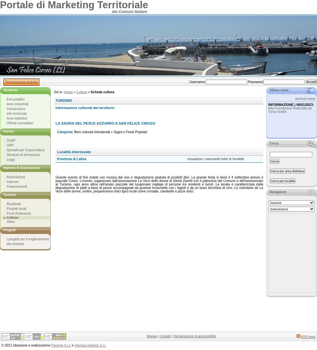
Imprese (13, 182)
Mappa (152, 336)
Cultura (81, 92)
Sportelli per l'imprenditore (26, 150)
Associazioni (16, 177)
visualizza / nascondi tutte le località (215, 159)
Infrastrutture (16, 109)
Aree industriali (18, 104)
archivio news (305, 98)
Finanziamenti (17, 186)
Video (11, 222)
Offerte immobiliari (20, 123)
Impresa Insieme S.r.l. (90, 345)
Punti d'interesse (19, 213)
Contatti (165, 336)
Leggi (11, 159)
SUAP (11, 140)
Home (68, 92)
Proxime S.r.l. (61, 345)
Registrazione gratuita (21, 82)
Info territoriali (17, 113)
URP (10, 145)
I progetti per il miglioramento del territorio (28, 241)
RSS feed (308, 337)
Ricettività (14, 204)
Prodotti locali (16, 209)
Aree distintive (17, 118)
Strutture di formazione (23, 155)
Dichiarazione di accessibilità (195, 336)
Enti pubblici (15, 99)
